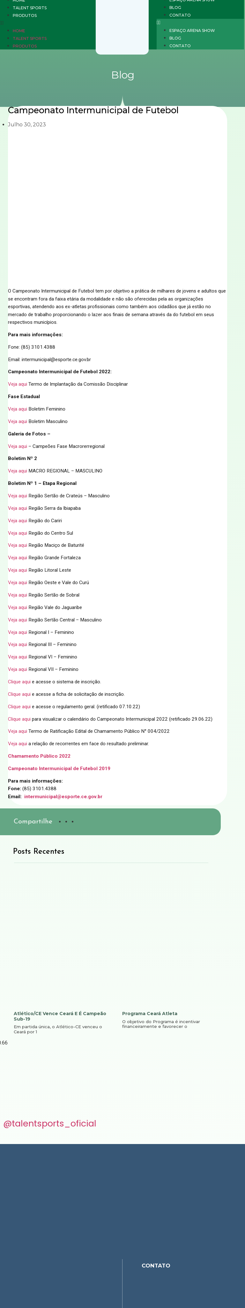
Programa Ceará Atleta (149, 1013)
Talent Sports (30, 38)
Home (19, 30)
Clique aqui (19, 682)
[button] (200, 22)
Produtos (25, 46)
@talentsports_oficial (49, 1125)
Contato (180, 45)
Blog (175, 38)
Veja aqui (17, 384)
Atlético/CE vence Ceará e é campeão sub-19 (60, 1016)
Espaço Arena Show (192, 30)
